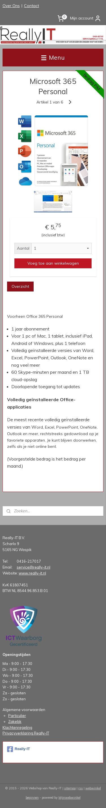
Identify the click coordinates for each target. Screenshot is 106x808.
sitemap (70, 788)
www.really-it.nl (32, 573)
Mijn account (85, 18)
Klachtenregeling (17, 727)
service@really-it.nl (33, 567)
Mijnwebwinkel (70, 798)
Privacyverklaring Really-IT (26, 733)
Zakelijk (14, 721)
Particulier (17, 715)
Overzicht (20, 286)
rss (80, 788)
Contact (31, 5)
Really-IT (18, 749)
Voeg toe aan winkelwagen (53, 263)
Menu (53, 57)
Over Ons (11, 5)
